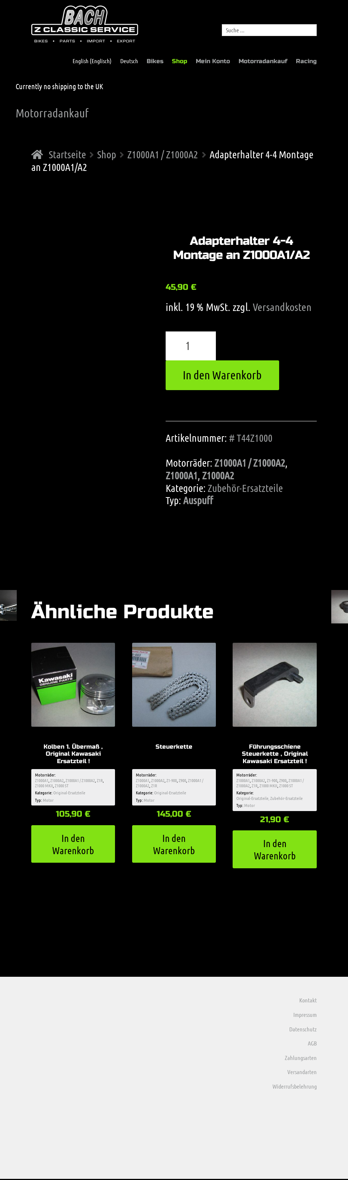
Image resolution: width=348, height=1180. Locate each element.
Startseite (67, 154)
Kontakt (308, 1001)
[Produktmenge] (191, 345)
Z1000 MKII (44, 786)
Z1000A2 (218, 475)
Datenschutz (303, 1029)
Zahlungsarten (301, 1058)
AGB (312, 1044)
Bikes (155, 61)
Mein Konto (213, 61)
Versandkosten (282, 306)
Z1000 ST (61, 786)
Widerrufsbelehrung (294, 1087)
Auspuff (198, 500)
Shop (179, 61)
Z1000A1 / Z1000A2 (162, 154)
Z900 (182, 780)
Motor (48, 800)
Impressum (305, 1015)
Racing (306, 61)
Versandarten (302, 1072)
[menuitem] (88, 61)
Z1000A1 (182, 475)
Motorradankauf (263, 61)
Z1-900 (171, 780)
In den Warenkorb (222, 374)
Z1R (100, 780)
